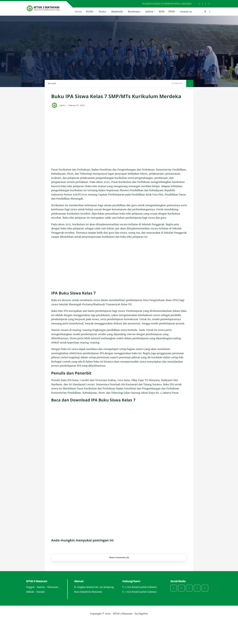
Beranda (52, 83)
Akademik (117, 11)
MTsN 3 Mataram (122, 613)
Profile (89, 11)
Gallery (149, 11)
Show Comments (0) (119, 557)
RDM (161, 11)
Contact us (186, 11)
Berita (102, 11)
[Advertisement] (119, 135)
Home (78, 11)
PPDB (171, 11)
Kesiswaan (134, 11)
